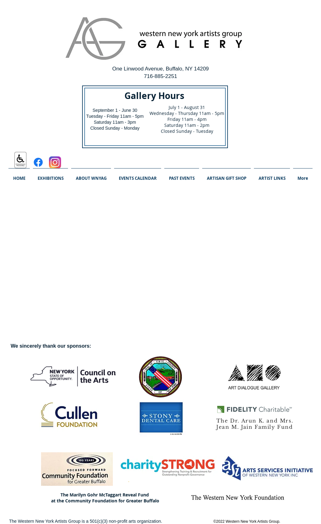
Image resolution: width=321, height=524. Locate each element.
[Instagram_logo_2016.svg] (55, 162)
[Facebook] (38, 162)
